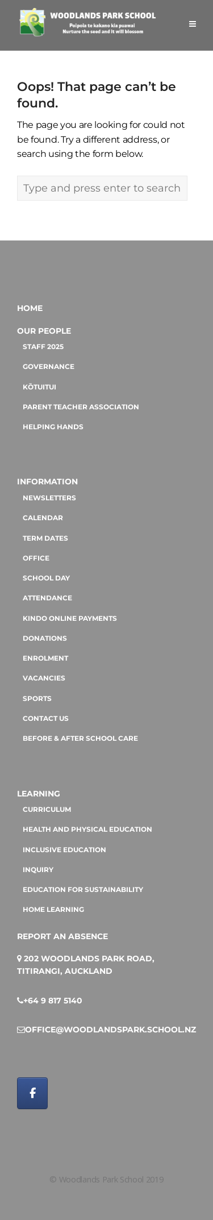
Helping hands (53, 427)
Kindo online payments (70, 619)
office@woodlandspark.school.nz (110, 1029)
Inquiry (38, 870)
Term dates (45, 538)
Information (47, 481)
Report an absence (62, 936)
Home (30, 308)
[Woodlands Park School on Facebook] (32, 1093)
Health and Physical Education (87, 829)
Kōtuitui (39, 387)
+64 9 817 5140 (52, 1000)
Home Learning (53, 910)
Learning (38, 794)
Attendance (47, 598)
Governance (48, 367)
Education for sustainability (83, 890)
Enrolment (45, 658)
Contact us (46, 719)
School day (46, 578)
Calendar (43, 518)
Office (36, 558)
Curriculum (47, 810)
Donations (45, 638)
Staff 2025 (43, 347)
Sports (37, 699)
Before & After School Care (80, 738)
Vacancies (44, 678)
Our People (44, 331)
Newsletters (49, 498)
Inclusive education (64, 850)
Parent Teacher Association (81, 407)
